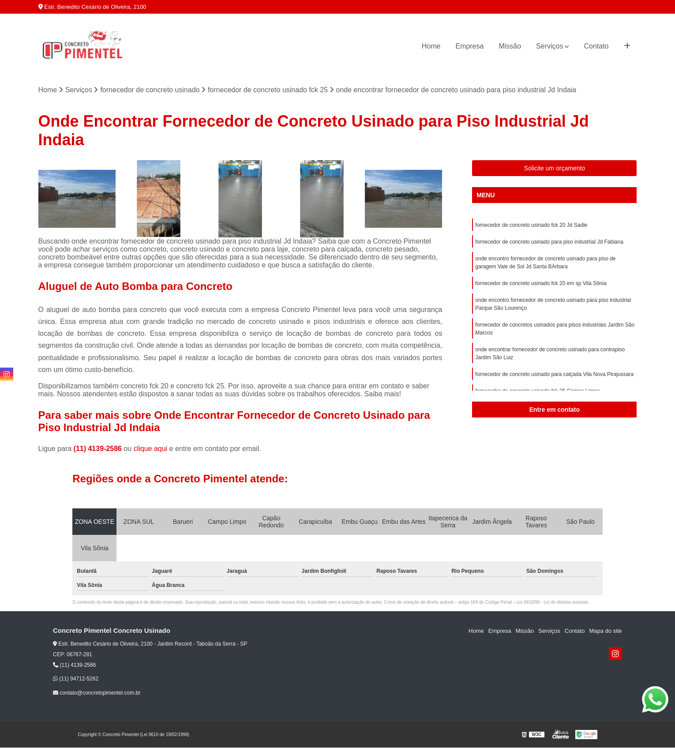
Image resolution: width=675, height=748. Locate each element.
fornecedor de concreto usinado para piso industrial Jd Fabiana (549, 242)
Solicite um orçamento (554, 168)
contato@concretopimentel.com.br (96, 693)
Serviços (549, 46)
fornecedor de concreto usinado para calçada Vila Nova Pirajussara (554, 374)
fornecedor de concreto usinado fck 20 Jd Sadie (531, 225)
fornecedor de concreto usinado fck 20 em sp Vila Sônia (540, 283)
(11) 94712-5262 (75, 679)
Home (431, 46)
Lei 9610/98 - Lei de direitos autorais (552, 602)
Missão (510, 46)
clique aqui (151, 448)
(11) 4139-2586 (99, 448)
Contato (596, 46)
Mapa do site (605, 631)
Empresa (469, 46)
